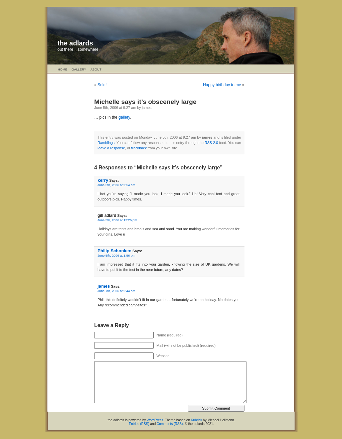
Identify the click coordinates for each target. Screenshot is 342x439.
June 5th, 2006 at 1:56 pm (116, 255)
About (96, 69)
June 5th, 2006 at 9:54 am (116, 185)
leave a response (111, 148)
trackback (139, 148)
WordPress (155, 420)
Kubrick (196, 420)
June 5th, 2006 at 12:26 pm (117, 220)
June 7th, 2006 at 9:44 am (116, 291)
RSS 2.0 (211, 143)
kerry (103, 180)
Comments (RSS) (170, 424)
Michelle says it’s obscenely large (145, 101)
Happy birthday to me (222, 85)
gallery (124, 117)
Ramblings (106, 143)
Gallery (78, 69)
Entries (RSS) (139, 424)
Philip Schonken (115, 250)
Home (62, 69)
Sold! (102, 85)
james (104, 286)
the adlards (75, 43)
